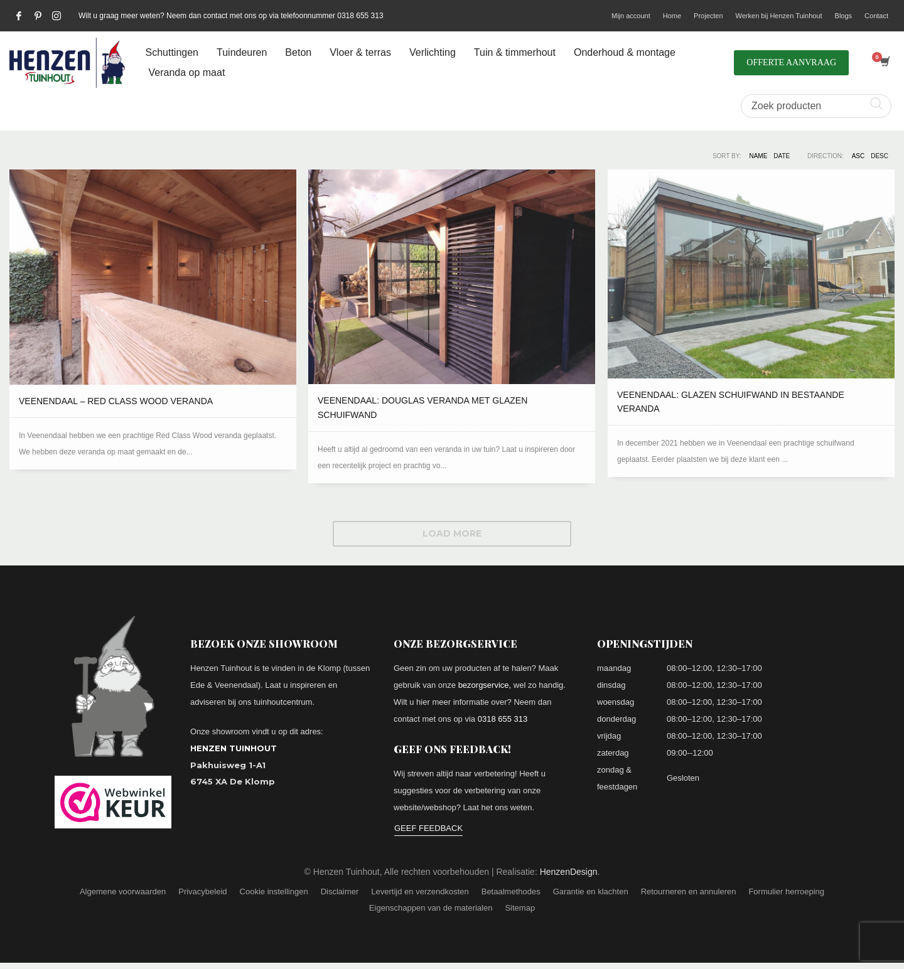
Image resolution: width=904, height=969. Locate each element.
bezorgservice (483, 685)
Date (781, 156)
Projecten (708, 15)
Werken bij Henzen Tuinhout (779, 15)
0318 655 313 (503, 719)
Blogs (844, 15)
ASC (858, 156)
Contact (876, 15)
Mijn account (630, 15)
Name (758, 156)
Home (672, 15)
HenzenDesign (569, 872)
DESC (879, 156)
